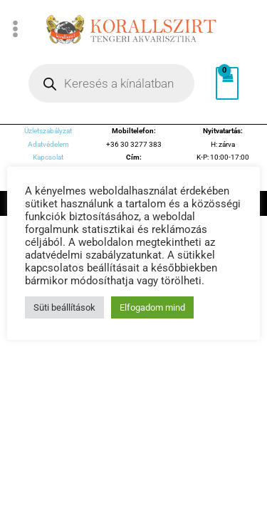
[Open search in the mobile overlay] (111, 83)
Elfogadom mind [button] (152, 307)
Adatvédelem (48, 144)
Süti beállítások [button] (64, 307)
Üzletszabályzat (48, 131)
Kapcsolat (48, 157)
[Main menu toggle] (15, 28)
